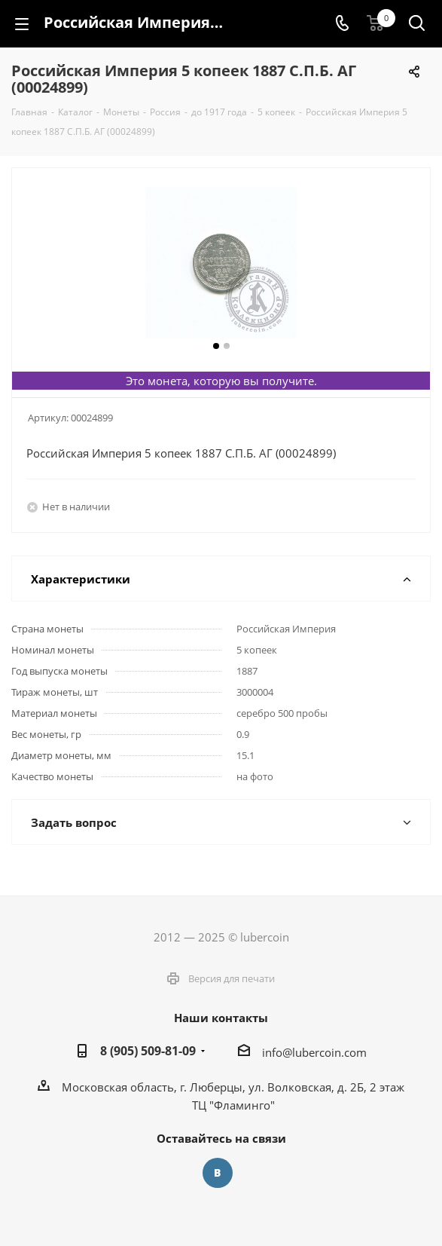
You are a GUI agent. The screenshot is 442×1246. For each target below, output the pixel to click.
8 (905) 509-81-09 (148, 1050)
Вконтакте (218, 1173)
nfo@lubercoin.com (316, 1052)
